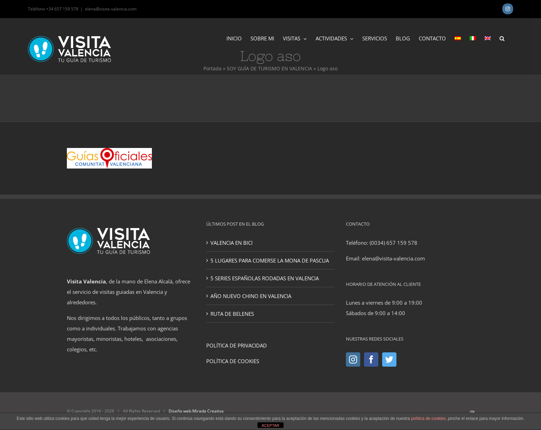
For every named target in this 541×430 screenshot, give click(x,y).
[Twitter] (389, 359)
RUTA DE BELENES (232, 313)
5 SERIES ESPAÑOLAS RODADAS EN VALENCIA (264, 278)
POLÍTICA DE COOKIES (232, 361)
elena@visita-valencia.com (111, 9)
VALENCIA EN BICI (231, 242)
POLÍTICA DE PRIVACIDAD (236, 345)
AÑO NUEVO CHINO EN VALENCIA (250, 295)
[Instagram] (353, 359)
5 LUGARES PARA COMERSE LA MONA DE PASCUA (269, 260)
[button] (502, 38)
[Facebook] (371, 359)
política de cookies (428, 418)
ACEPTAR (270, 425)
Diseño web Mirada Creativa (196, 411)
